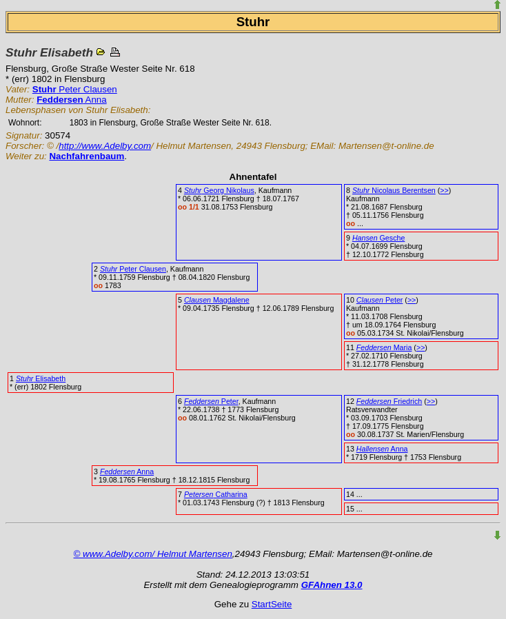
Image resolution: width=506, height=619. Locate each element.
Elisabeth (40, 378)
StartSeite (272, 604)
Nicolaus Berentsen (394, 190)
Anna (72, 99)
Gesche (378, 238)
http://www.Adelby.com (105, 146)
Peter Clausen (74, 89)
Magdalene (217, 300)
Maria (384, 347)
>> (444, 190)
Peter (379, 300)
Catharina (215, 494)
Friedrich (389, 401)
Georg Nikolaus (219, 190)
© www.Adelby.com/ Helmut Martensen (153, 554)
